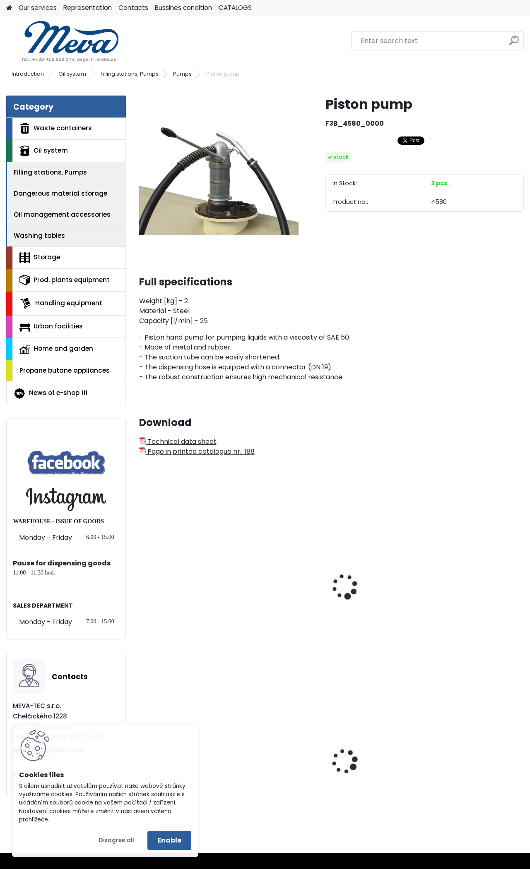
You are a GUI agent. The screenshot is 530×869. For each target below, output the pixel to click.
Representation (87, 7)
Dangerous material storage (60, 193)
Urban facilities (51, 326)
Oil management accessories (62, 214)
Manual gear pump (176, 600)
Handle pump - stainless (267, 604)
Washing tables (39, 235)
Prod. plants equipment (64, 280)
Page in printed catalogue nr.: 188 (197, 451)
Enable (169, 840)
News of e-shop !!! (50, 393)
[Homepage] (9, 8)
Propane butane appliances (64, 370)
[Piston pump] (219, 175)
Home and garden (56, 349)
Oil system (72, 74)
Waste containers (55, 128)
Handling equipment (60, 303)
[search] (514, 44)
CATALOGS (235, 7)
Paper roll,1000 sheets (472, 770)
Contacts (133, 7)
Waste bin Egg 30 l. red (376, 770)
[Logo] (63, 41)
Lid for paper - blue (273, 776)
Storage (39, 257)
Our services (38, 7)
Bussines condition (183, 7)
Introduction (28, 74)
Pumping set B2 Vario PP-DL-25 (473, 588)
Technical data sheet (178, 441)
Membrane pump (368, 584)
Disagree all (116, 840)
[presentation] (142, 577)
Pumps (182, 74)
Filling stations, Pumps (130, 74)
